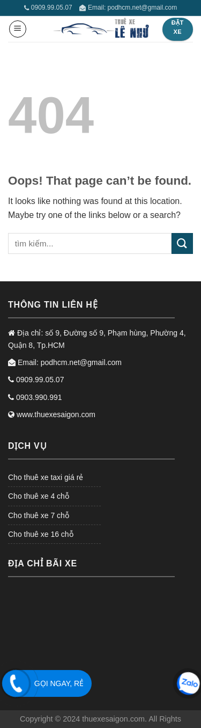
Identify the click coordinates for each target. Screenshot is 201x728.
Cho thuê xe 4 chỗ (38, 496)
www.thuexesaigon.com (51, 414)
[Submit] (182, 243)
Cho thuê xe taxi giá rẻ (45, 477)
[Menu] (17, 29)
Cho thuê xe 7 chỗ (38, 515)
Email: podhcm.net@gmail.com (128, 7)
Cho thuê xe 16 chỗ (40, 534)
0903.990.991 (35, 397)
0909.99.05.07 (48, 7)
